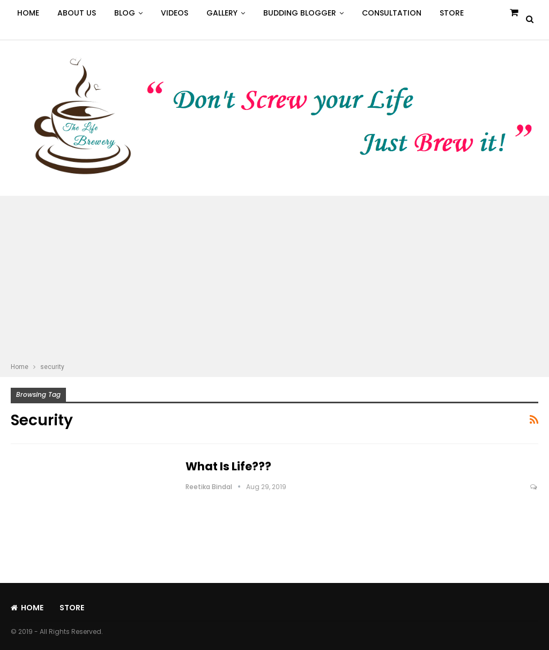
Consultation (391, 13)
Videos (174, 13)
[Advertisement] (274, 280)
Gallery (222, 13)
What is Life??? (228, 466)
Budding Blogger (299, 13)
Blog (124, 13)
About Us (76, 13)
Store (452, 13)
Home (28, 13)
